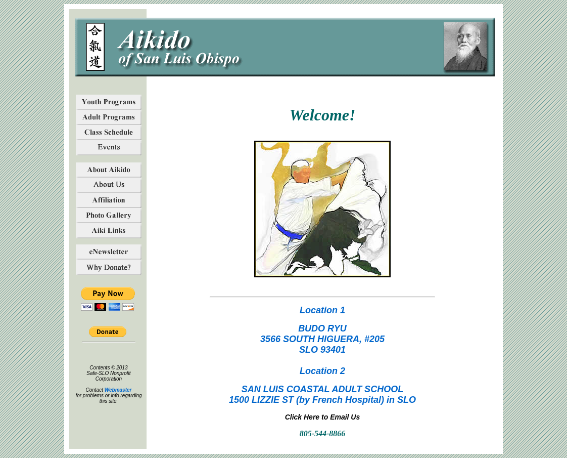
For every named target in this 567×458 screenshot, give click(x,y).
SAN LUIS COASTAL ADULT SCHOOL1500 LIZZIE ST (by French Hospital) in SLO (322, 394)
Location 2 (322, 371)
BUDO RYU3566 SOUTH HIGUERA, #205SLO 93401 (322, 339)
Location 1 (322, 310)
